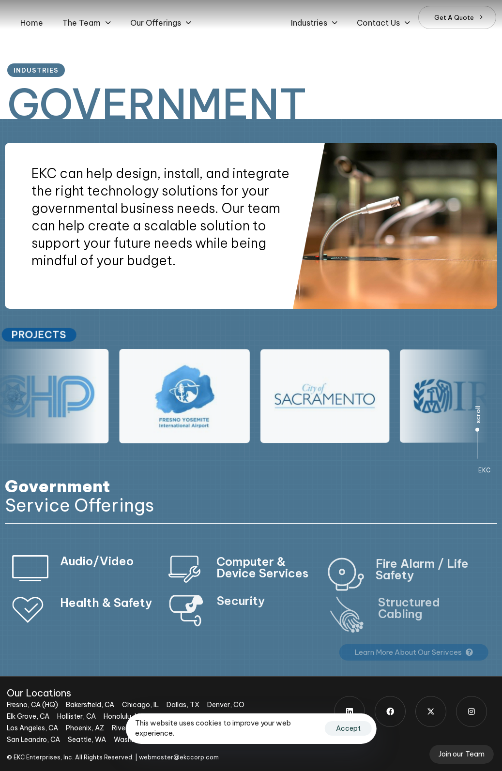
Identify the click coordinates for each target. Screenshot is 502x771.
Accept (348, 728)
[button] (86, 23)
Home (31, 23)
